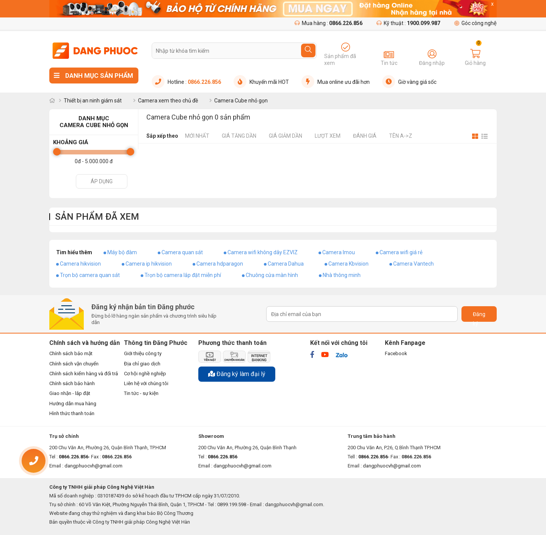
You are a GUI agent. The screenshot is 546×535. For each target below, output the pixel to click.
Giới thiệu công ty (143, 353)
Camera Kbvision (348, 264)
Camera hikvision (80, 264)
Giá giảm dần (285, 136)
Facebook (396, 353)
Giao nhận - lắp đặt (69, 393)
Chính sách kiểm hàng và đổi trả (83, 373)
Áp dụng (102, 181)
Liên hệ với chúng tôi (146, 383)
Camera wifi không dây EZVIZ (263, 252)
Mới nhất (197, 136)
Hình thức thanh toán (71, 413)
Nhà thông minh (342, 275)
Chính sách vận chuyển (74, 364)
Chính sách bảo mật (71, 353)
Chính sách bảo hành (72, 383)
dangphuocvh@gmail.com (93, 466)
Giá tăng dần (239, 136)
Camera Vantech (413, 264)
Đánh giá (365, 136)
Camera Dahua (286, 264)
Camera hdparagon (219, 264)
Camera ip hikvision (149, 264)
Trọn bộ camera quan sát (90, 275)
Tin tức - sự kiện (141, 393)
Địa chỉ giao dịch (142, 364)
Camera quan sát (182, 252)
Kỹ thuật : (408, 23)
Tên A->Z (400, 136)
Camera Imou (338, 252)
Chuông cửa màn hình (272, 275)
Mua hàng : (328, 23)
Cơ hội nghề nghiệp (145, 373)
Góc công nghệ (475, 23)
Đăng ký (479, 316)
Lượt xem (327, 136)
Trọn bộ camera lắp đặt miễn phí (182, 275)
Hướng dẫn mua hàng (72, 403)
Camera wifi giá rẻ (401, 252)
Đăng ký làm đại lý (236, 374)
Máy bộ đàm (122, 252)
